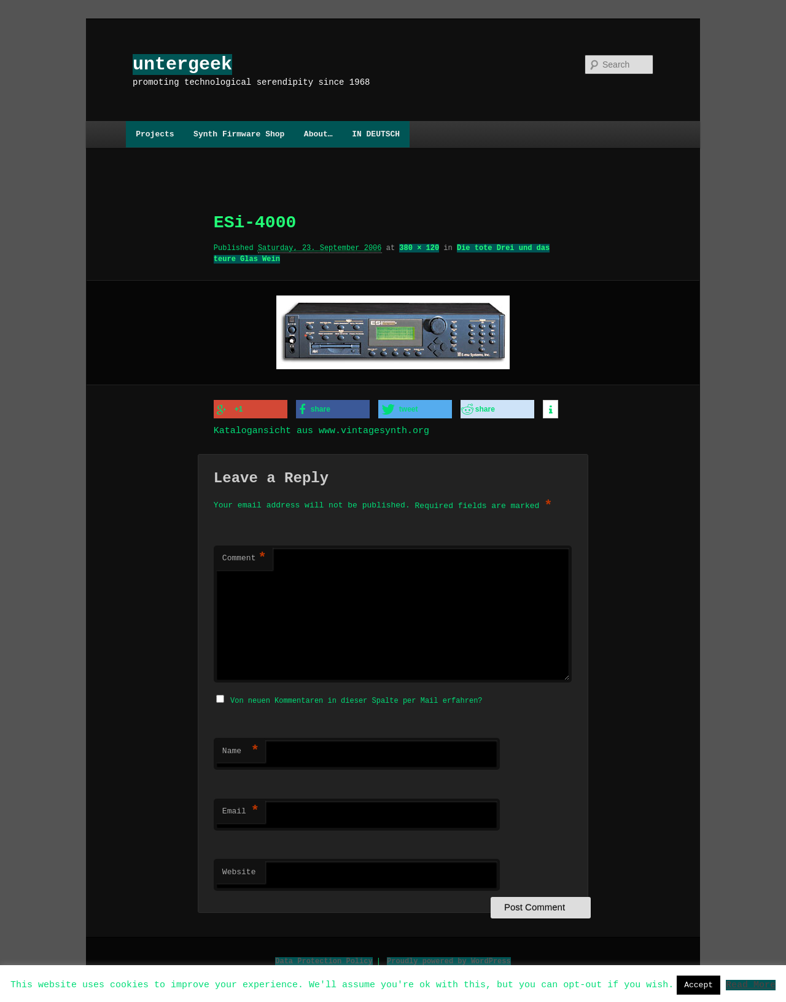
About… (318, 133)
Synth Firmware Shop (238, 133)
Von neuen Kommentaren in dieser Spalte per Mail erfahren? (356, 698)
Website (239, 869)
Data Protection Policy (323, 958)
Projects (155, 133)
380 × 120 (419, 248)
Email (240, 809)
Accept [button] (698, 984)
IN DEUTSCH (376, 133)
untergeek (182, 64)
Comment (244, 557)
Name (240, 749)
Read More (751, 984)
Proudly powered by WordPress (449, 958)
